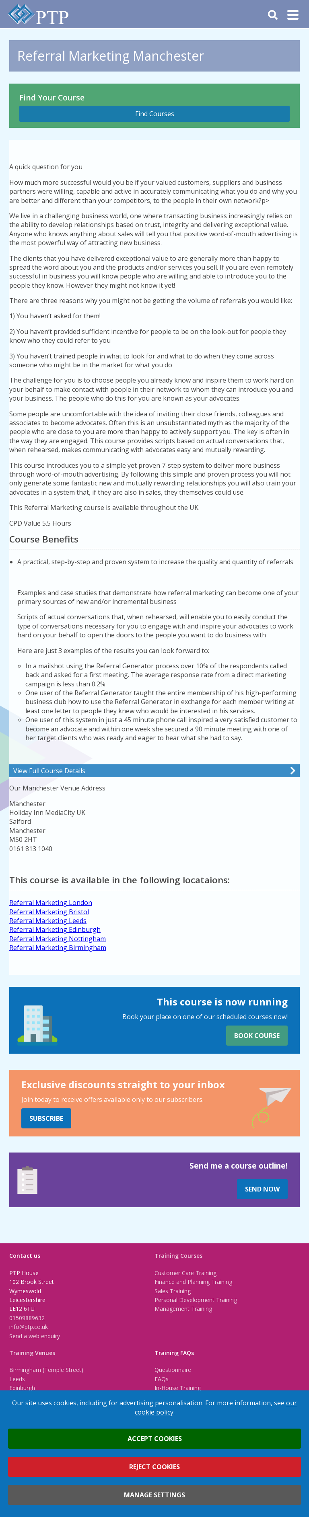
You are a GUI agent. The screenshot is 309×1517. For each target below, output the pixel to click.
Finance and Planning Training (193, 1282)
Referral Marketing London (50, 902)
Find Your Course (51, 97)
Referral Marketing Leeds (48, 920)
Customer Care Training (185, 1273)
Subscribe (46, 1118)
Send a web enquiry (34, 1336)
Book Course (257, 1035)
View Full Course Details (49, 770)
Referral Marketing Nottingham (57, 938)
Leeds (17, 1379)
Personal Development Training (195, 1300)
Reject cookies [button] (154, 1466)
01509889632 (27, 1318)
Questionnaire (172, 1370)
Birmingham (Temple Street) (46, 1370)
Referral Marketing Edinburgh (55, 929)
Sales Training (172, 1291)
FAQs (161, 1379)
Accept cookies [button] (155, 1438)
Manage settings (154, 1494)
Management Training (183, 1308)
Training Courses (178, 1255)
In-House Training (177, 1388)
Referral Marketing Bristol (49, 911)
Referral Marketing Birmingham (57, 947)
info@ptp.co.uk (28, 1327)
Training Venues (32, 1353)
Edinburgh (22, 1388)
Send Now (262, 1189)
